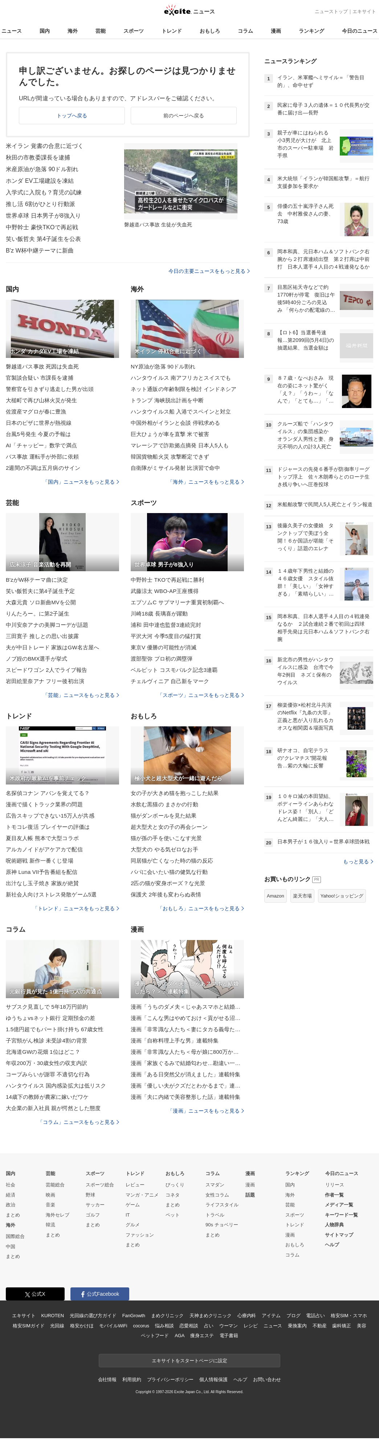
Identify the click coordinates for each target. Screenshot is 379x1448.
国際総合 (15, 1236)
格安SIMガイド (28, 1325)
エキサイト (364, 11)
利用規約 (131, 1379)
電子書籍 (229, 1335)
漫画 (276, 31)
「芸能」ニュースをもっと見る (81, 695)
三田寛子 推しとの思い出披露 (42, 636)
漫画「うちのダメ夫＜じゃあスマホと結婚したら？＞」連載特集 (187, 1007)
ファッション (140, 1235)
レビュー (135, 1184)
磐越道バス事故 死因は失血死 (42, 366)
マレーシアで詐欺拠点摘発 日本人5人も (180, 445)
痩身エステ (201, 1335)
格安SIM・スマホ (349, 1315)
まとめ (13, 1215)
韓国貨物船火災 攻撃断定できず (170, 456)
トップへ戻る (72, 115)
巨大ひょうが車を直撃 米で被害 (170, 434)
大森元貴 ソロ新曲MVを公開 (41, 602)
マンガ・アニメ (142, 1195)
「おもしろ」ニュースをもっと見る (201, 908)
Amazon (275, 896)
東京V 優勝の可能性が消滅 (163, 647)
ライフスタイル (222, 1204)
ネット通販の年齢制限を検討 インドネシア (184, 389)
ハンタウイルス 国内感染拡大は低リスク (56, 1085)
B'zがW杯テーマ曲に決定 (37, 580)
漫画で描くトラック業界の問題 (44, 804)
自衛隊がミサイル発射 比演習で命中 (175, 468)
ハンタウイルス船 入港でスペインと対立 (181, 411)
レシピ (251, 1325)
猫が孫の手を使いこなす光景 (166, 838)
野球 (90, 1195)
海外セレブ (57, 1215)
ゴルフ (93, 1215)
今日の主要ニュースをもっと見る (209, 271)
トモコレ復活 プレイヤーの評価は (48, 827)
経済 (10, 1195)
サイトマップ (339, 1235)
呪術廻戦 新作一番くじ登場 (39, 861)
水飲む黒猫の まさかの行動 (164, 804)
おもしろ (210, 31)
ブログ (293, 1315)
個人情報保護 (213, 1379)
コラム (245, 31)
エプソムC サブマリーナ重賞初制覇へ (177, 602)
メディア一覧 (339, 1204)
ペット (173, 1215)
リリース (334, 1184)
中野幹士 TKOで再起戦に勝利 (167, 580)
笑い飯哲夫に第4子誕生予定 (40, 591)
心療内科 (246, 1315)
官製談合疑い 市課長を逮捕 (39, 378)
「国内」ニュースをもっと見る (81, 482)
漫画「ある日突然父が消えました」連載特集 (185, 1074)
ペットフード (155, 1335)
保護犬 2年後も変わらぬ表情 (166, 894)
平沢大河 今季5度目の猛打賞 (166, 636)
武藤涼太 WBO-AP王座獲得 (165, 591)
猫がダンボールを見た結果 (163, 815)
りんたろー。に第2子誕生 (37, 613)
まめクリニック (167, 1315)
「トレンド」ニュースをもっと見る (76, 908)
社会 (10, 1184)
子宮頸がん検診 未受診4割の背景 (46, 1040)
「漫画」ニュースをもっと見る (206, 1111)
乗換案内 (297, 1325)
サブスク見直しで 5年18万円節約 (47, 1007)
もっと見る (358, 861)
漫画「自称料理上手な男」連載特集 (175, 1040)
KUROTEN (52, 1315)
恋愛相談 (188, 1325)
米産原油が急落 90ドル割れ (42, 169)
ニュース (11, 31)
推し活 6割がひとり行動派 (40, 204)
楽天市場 (302, 896)
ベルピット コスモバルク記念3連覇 (174, 670)
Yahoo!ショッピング (342, 896)
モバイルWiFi (113, 1325)
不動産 (320, 1325)
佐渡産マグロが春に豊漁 (36, 411)
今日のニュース (360, 31)
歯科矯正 (341, 1325)
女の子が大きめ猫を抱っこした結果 (175, 793)
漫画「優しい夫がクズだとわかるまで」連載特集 (187, 1085)
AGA (179, 1335)
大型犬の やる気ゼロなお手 (164, 849)
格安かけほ (81, 1325)
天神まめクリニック (211, 1315)
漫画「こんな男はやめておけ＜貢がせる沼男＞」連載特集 (187, 1018)
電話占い (315, 1315)
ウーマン (228, 1325)
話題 (250, 1195)
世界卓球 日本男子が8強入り (43, 216)
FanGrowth (133, 1315)
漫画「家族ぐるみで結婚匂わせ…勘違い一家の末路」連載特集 (187, 1063)
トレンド (172, 31)
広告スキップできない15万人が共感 (50, 815)
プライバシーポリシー (170, 1379)
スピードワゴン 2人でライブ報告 (46, 670)
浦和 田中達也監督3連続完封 (166, 625)
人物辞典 (334, 1224)
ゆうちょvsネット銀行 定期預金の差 (50, 1018)
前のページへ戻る (183, 115)
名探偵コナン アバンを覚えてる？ (48, 793)
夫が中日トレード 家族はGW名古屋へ (52, 647)
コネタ (173, 1195)
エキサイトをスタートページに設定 (189, 1360)
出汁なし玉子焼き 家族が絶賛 (42, 883)
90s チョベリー (221, 1224)
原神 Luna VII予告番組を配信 (41, 872)
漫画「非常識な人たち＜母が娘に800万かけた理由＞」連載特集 (187, 1052)
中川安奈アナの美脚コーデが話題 (47, 625)
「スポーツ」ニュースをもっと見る (201, 695)
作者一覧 (334, 1195)
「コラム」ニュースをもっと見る (78, 1122)
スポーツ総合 (100, 1184)
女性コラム (217, 1195)
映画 (50, 1195)
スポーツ (133, 31)
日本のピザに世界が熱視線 (39, 423)
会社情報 (107, 1379)
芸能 (100, 31)
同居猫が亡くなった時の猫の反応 (172, 861)
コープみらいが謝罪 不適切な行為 (48, 1074)
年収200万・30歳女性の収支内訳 (46, 1063)
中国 (10, 1246)
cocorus (141, 1325)
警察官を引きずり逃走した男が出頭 (50, 389)
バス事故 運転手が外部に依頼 (42, 456)
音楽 (50, 1204)
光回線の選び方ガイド (93, 1315)
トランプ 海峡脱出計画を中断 (167, 400)
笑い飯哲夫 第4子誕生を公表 (43, 239)
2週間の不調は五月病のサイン (43, 468)
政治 (10, 1204)
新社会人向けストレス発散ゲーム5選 (51, 894)
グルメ (133, 1224)
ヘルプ (332, 1244)
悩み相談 (164, 1325)
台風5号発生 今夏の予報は (38, 434)
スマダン (214, 1184)
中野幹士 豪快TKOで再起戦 (42, 227)
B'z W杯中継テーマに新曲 (40, 250)
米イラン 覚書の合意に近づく (44, 146)
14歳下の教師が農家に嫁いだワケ (47, 1097)
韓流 (50, 1224)
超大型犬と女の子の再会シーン (169, 827)
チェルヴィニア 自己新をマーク (170, 681)
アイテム (271, 1315)
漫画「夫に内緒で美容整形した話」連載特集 (185, 1097)
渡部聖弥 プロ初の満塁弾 (162, 659)
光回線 (57, 1325)
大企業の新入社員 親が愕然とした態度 (53, 1108)
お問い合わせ (267, 1379)
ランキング (311, 31)
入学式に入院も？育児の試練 (44, 192)
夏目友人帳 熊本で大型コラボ (42, 838)
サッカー (95, 1204)
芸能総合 (55, 1184)
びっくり (175, 1184)
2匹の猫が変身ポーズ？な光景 (168, 883)
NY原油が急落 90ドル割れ (163, 366)
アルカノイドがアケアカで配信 (44, 849)
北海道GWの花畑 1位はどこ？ (43, 1052)
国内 (45, 31)
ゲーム (133, 1204)
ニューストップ (331, 11)
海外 (73, 31)
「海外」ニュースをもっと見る (206, 482)
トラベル (214, 1215)
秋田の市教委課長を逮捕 (38, 157)
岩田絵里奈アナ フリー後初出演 (45, 681)
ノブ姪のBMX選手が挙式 (36, 659)
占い (208, 1325)
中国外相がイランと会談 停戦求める (175, 423)
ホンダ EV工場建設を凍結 (40, 181)
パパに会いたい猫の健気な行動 (169, 872)
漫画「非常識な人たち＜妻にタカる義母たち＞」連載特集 (187, 1029)
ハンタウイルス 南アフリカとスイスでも (181, 378)
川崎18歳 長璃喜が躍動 (159, 613)
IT (128, 1215)
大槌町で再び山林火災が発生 (41, 400)
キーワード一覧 (341, 1215)
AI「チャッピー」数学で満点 (41, 445)
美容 (361, 1325)
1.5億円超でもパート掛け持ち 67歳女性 (54, 1029)
